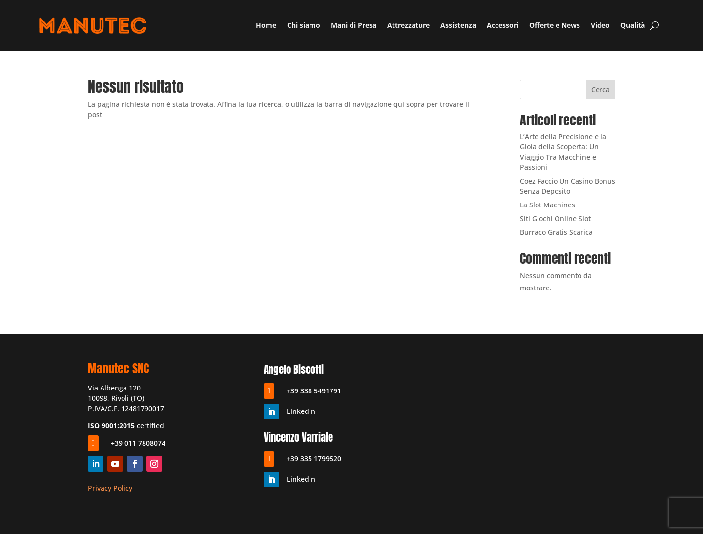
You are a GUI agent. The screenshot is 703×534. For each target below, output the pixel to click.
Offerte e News (554, 25)
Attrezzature (408, 25)
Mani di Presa (353, 25)
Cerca (600, 89)
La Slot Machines (547, 204)
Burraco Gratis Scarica (556, 232)
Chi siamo (303, 25)
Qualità (632, 25)
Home (266, 25)
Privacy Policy (110, 488)
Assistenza (458, 25)
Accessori (502, 25)
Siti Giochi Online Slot (555, 218)
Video (600, 25)
